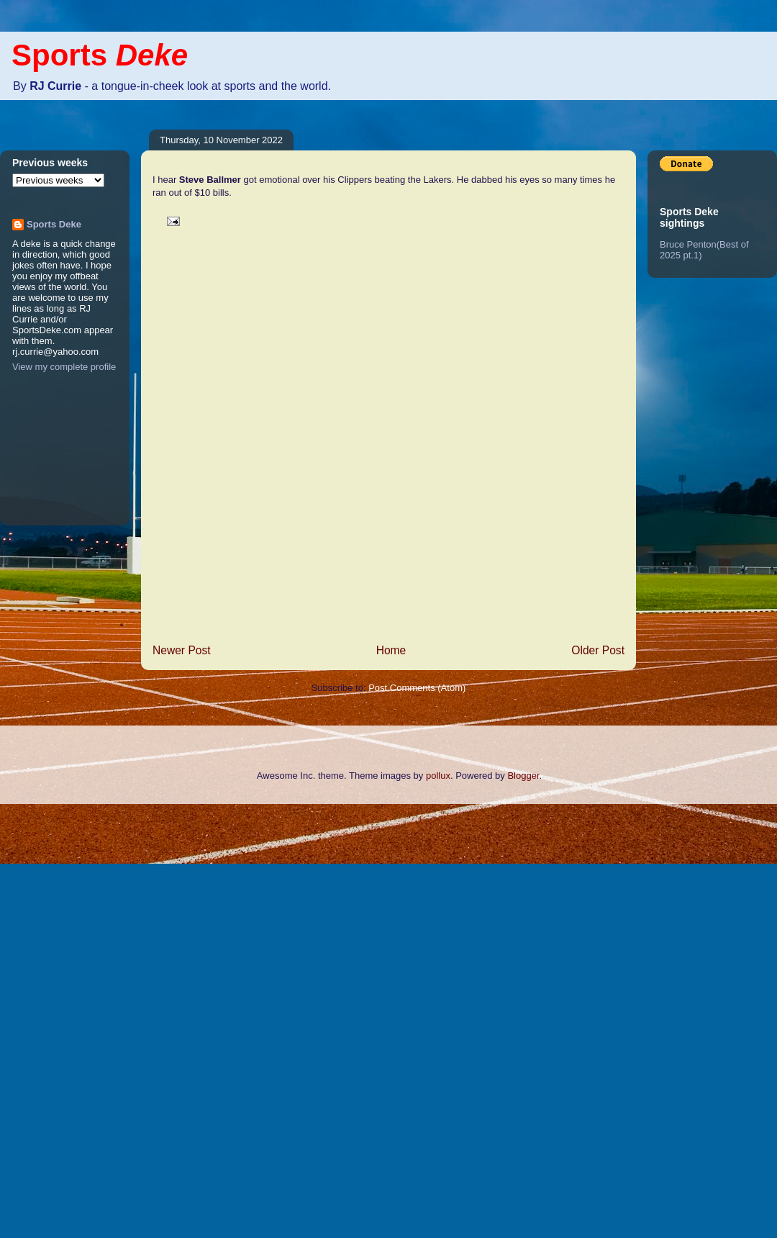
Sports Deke (54, 224)
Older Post (597, 650)
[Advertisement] (57, 1019)
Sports (100, 55)
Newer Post (182, 650)
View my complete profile (64, 366)
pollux (438, 775)
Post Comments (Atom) (416, 687)
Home (391, 650)
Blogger (523, 775)
